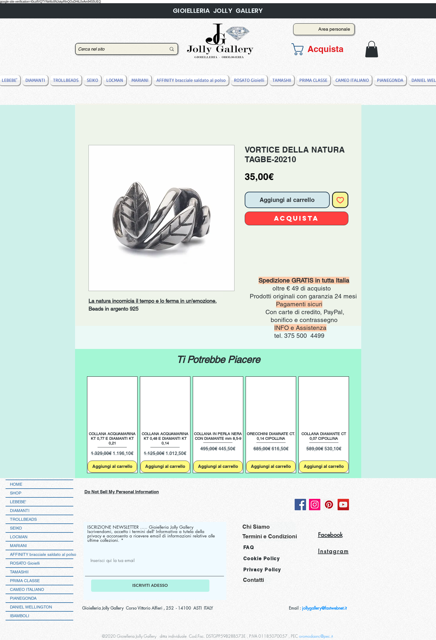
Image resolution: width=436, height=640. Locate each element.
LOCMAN (18, 537)
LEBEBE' (18, 501)
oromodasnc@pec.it (316, 636)
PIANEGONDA (23, 598)
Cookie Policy (261, 558)
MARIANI (18, 545)
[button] (322, 49)
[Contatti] (256, 579)
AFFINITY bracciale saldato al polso (41, 554)
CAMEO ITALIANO (27, 589)
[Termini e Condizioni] (269, 536)
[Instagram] (314, 504)
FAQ (248, 547)
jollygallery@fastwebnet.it (324, 608)
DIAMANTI (19, 510)
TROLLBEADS (23, 519)
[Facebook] (300, 504)
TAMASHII (19, 572)
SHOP (15, 493)
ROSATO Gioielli (25, 563)
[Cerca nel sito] (117, 49)
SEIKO (16, 528)
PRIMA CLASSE (25, 580)
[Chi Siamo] (269, 527)
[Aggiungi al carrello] (112, 467)
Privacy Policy (262, 569)
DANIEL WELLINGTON (31, 607)
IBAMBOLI (19, 615)
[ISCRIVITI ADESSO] (150, 586)
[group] (218, 424)
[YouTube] (343, 504)
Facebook (330, 535)
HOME (16, 484)
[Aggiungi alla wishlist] (340, 200)
